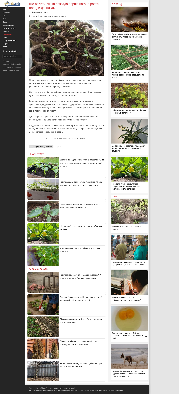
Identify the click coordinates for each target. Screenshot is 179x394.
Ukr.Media (66, 87)
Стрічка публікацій (10, 51)
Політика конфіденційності (13, 67)
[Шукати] (20, 56)
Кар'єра (5, 19)
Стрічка (58, 147)
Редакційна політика (11, 70)
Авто (4, 10)
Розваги (6, 31)
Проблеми (52, 138)
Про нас (6, 61)
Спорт (5, 37)
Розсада (82, 138)
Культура (6, 22)
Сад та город (7, 34)
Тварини (6, 44)
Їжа (4, 16)
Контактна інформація (12, 64)
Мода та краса (8, 25)
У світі (5, 47)
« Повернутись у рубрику (41, 147)
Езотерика (6, 13)
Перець (73, 138)
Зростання (63, 138)
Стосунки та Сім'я (9, 40)
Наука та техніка (9, 28)
